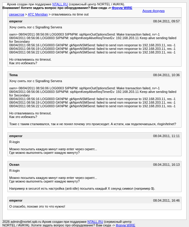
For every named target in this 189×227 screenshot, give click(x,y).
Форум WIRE (122, 8)
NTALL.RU (60, 4)
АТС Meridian (38, 14)
